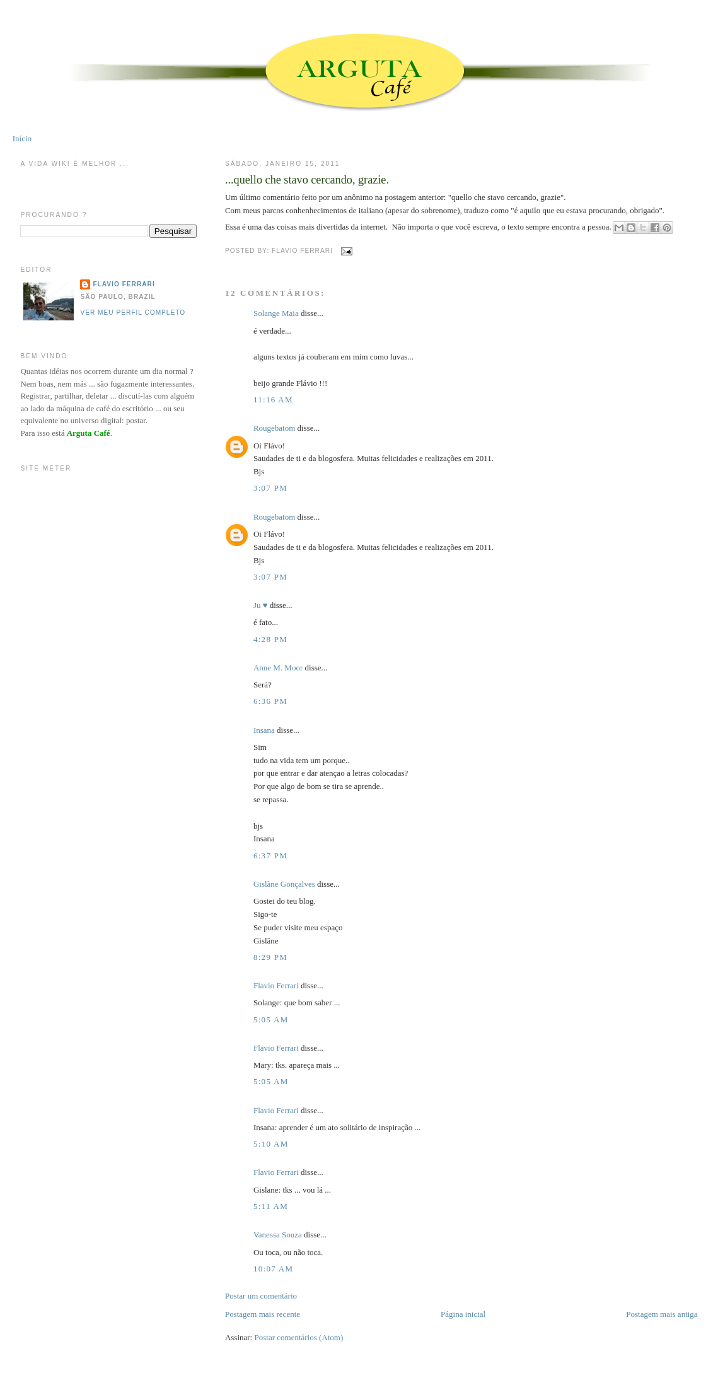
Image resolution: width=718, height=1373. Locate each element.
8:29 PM (270, 957)
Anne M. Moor (278, 667)
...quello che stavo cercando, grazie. (307, 179)
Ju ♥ (260, 605)
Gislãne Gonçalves (284, 884)
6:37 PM (270, 855)
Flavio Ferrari (276, 985)
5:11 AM (270, 1206)
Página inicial (463, 1314)
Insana (264, 730)
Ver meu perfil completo (132, 312)
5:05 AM (271, 1019)
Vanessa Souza (278, 1234)
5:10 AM (271, 1143)
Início (22, 138)
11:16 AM (273, 399)
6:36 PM (270, 701)
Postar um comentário (261, 1295)
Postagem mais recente (262, 1314)
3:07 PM (270, 488)
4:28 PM (270, 639)
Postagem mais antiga (661, 1314)
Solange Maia (276, 313)
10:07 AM (273, 1268)
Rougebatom (274, 428)
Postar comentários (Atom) (299, 1337)
